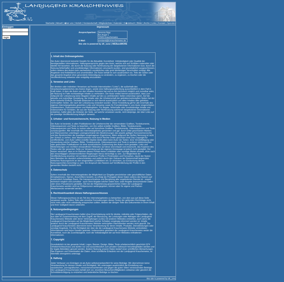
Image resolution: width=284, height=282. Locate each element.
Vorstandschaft (90, 23)
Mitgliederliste (105, 23)
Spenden (171, 23)
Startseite (50, 23)
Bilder (139, 23)
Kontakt (161, 23)
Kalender (118, 23)
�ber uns (69, 23)
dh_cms (171, 278)
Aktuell (59, 23)
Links (153, 23)
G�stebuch (129, 23)
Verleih (78, 23)
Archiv (147, 23)
